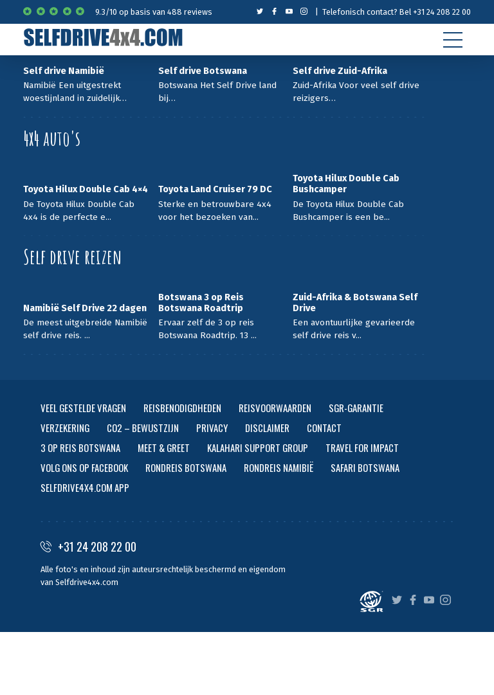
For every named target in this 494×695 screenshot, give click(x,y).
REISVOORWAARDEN (275, 408)
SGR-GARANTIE (356, 408)
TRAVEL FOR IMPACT (362, 447)
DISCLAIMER (267, 427)
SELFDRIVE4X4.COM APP (85, 487)
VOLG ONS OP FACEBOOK (84, 467)
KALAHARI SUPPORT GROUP (257, 447)
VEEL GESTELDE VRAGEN (83, 408)
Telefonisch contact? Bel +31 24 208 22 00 (396, 12)
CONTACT (324, 427)
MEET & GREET (164, 447)
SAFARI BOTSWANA (365, 467)
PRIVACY (212, 427)
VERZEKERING (65, 427)
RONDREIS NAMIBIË (278, 467)
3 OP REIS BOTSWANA (80, 447)
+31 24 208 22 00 (88, 546)
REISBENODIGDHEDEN (182, 408)
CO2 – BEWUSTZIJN (143, 427)
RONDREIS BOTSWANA (185, 467)
